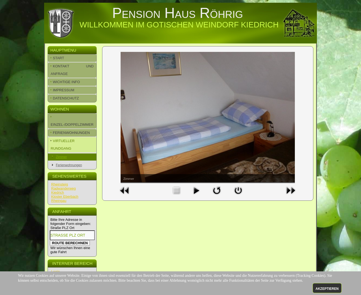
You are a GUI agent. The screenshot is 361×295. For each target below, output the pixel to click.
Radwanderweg (63, 188)
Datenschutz (66, 98)
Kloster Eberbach (64, 196)
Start (58, 58)
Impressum (63, 90)
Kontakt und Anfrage (72, 70)
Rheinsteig (59, 184)
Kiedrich (57, 192)
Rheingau (58, 201)
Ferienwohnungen (71, 133)
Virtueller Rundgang (63, 144)
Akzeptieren (327, 289)
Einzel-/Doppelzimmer (72, 125)
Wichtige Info (66, 82)
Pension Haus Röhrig (177, 13)
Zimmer (61, 157)
